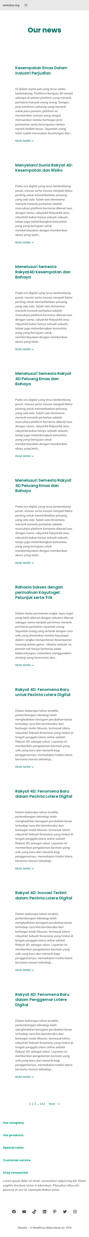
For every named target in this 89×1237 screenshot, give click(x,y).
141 (42, 1104)
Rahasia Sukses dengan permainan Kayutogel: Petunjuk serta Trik (39, 592)
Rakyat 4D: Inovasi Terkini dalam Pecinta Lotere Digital (43, 895)
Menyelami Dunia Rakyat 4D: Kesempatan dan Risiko (44, 168)
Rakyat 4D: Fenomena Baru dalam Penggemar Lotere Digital (42, 999)
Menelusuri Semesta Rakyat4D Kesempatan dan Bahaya (43, 272)
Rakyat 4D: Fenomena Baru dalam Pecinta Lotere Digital (43, 794)
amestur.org (11, 5)
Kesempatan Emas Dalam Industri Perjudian (41, 70)
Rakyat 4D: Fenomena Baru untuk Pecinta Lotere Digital (42, 692)
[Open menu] (26, 5)
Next (54, 1104)
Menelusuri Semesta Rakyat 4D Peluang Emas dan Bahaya (43, 379)
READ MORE (24, 140)
